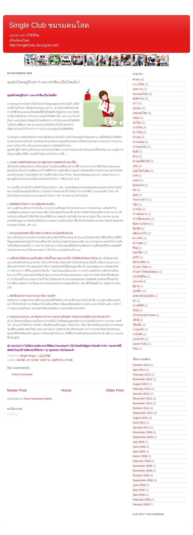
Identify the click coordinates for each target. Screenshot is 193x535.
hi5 (134, 189)
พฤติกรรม (57, 359)
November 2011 (142, 403)
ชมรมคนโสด (140, 93)
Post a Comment (22, 374)
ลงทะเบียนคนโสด (143, 295)
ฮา (134, 300)
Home (66, 390)
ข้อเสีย (136, 228)
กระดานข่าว (140, 199)
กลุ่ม (135, 204)
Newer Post (17, 390)
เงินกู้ (136, 310)
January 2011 (141, 427)
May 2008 (139, 489)
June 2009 (139, 446)
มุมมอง (137, 108)
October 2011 (141, 408)
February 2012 (141, 388)
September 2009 (143, 437)
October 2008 (141, 475)
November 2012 (142, 379)
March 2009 (140, 456)
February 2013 (141, 374)
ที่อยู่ (135, 247)
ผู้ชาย (136, 286)
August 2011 (140, 417)
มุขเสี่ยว (137, 291)
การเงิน (137, 209)
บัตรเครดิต (139, 262)
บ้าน (135, 156)
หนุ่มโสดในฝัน (141, 170)
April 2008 (139, 494)
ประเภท (137, 281)
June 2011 (139, 422)
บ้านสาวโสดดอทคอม (145, 271)
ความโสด (32, 359)
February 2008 (141, 499)
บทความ (45, 359)
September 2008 (143, 480)
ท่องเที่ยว (138, 252)
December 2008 (142, 465)
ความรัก (138, 238)
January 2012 (141, 393)
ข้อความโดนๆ (141, 223)
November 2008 (142, 470)
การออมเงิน (140, 146)
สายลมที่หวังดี (141, 161)
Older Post (115, 390)
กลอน (136, 117)
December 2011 (142, 398)
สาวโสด (137, 132)
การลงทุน (138, 141)
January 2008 (141, 504)
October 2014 (141, 364)
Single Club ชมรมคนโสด (49, 25)
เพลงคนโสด (140, 113)
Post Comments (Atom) (38, 398)
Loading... (13, 413)
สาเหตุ (69, 359)
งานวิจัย (137, 127)
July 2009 (138, 441)
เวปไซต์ (137, 334)
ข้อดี (135, 151)
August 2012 (140, 384)
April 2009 (139, 451)
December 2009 (142, 432)
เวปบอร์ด (138, 329)
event (136, 180)
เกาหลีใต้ (138, 305)
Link (135, 175)
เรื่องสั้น (137, 324)
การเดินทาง (140, 214)
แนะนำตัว (139, 339)
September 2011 (143, 412)
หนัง (135, 166)
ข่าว (135, 103)
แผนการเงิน (140, 343)
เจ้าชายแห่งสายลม (144, 315)
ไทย (135, 348)
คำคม (136, 79)
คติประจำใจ (140, 233)
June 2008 (139, 485)
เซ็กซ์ (136, 319)
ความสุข (138, 242)
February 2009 (141, 460)
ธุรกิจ (136, 257)
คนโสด (21, 359)
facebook (138, 185)
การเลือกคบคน (141, 218)
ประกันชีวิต (139, 276)
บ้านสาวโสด (140, 266)
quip (135, 194)
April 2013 (139, 369)
